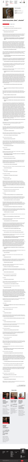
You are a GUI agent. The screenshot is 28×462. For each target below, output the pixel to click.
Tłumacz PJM (7, 451)
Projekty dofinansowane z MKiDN (12, 454)
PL (23, 1)
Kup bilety (7, 3)
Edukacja (11, 2)
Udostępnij (12, 24)
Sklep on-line (15, 3)
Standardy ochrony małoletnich (12, 456)
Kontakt (6, 2)
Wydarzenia (7, 5)
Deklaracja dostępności (12, 452)
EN (24, 1)
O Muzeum (12, 451)
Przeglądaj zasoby (11, 3)
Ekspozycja (4, 451)
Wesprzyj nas (15, 2)
